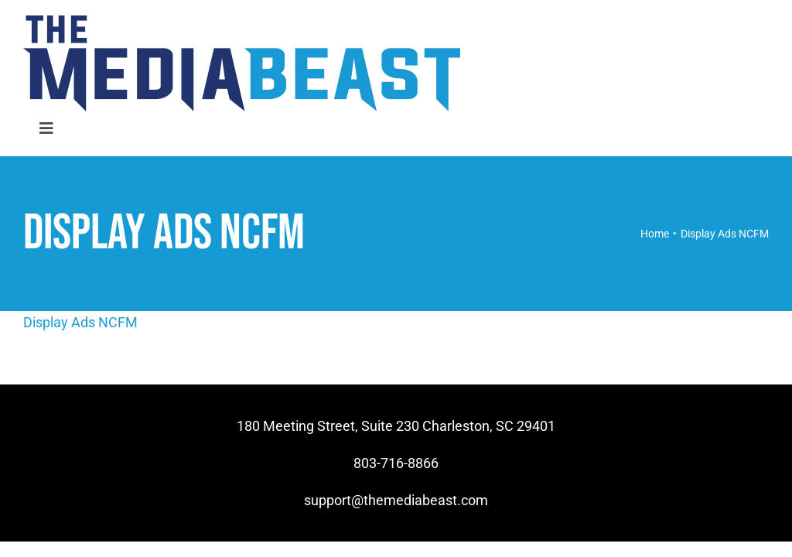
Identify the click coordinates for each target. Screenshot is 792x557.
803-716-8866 (396, 463)
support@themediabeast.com (396, 500)
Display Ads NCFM (80, 322)
